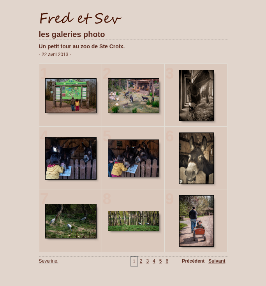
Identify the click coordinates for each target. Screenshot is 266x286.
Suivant (216, 261)
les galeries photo (72, 34)
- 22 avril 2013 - (55, 54)
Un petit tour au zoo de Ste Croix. (82, 46)
